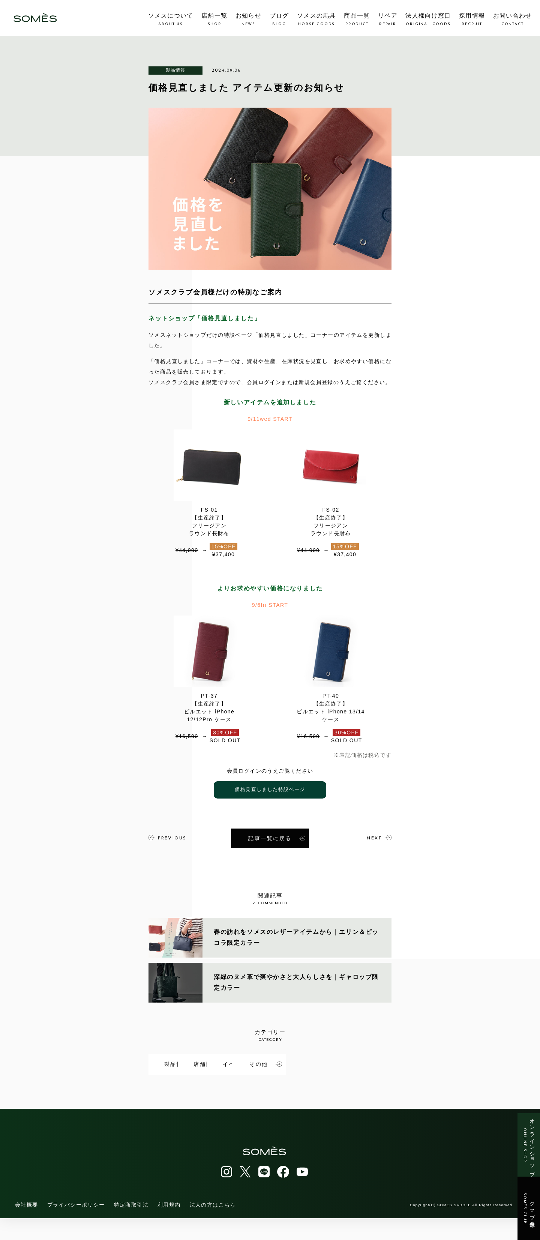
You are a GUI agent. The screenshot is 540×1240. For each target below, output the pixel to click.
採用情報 (472, 20)
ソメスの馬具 (316, 20)
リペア (388, 20)
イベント (364, 1061)
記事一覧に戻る (276, 838)
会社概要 (26, 1226)
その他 (200, 1087)
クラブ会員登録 (529, 1208)
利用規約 (169, 1226)
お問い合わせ (512, 20)
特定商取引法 (131, 1226)
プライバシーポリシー (76, 1226)
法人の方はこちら (213, 1226)
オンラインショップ (529, 1144)
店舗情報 (281, 1061)
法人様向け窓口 (428, 20)
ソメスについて (171, 20)
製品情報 (176, 70)
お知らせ (248, 20)
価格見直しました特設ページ (270, 789)
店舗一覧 (214, 20)
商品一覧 (357, 20)
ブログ (279, 20)
